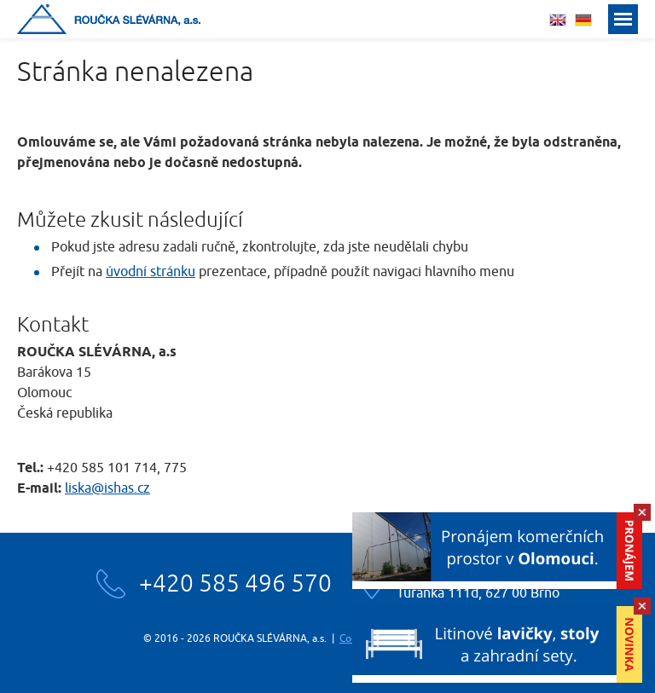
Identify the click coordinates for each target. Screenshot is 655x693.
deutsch (583, 20)
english (557, 20)
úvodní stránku (150, 271)
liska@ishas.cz (107, 488)
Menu (623, 19)
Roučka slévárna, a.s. (108, 19)
